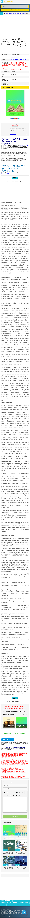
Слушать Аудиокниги (13, 904)
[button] (4, 792)
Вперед (15, 178)
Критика (25, 59)
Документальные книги (16, 59)
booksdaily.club (8, 2)
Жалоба (15, 125)
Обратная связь (24, 902)
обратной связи (5, 914)
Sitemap (3, 904)
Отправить (15, 816)
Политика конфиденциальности (9, 902)
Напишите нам (13, 134)
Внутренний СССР (15, 57)
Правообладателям (6, 900)
